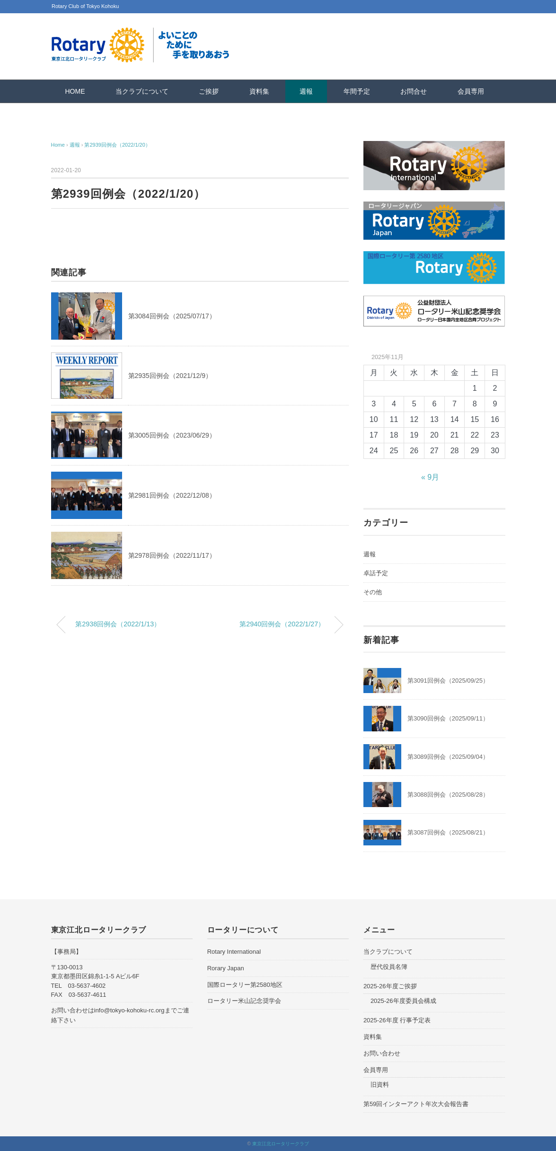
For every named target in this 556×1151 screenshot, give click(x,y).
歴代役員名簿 (389, 966)
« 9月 (430, 477)
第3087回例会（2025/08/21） (448, 832)
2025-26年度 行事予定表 (397, 1020)
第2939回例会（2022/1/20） (117, 145)
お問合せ (413, 91)
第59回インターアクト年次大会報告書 (415, 1103)
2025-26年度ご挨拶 (390, 986)
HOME (75, 91)
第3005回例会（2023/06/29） (172, 435)
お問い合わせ (381, 1053)
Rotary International (234, 951)
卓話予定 (375, 573)
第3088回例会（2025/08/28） (448, 794)
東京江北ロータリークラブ (280, 1143)
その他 (372, 592)
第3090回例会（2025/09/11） (448, 718)
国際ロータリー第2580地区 (244, 984)
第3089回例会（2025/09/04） (448, 756)
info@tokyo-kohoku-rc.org (129, 1010)
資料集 (259, 91)
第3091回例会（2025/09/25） (448, 680)
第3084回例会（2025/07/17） (172, 316)
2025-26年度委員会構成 (403, 1000)
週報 (306, 91)
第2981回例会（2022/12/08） (172, 495)
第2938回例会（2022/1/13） (117, 624)
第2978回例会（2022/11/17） (172, 555)
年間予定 (357, 91)
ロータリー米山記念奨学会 (244, 1000)
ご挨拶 (209, 91)
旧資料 (380, 1084)
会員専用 (471, 91)
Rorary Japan (225, 968)
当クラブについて (141, 91)
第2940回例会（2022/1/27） (282, 624)
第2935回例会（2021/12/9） (170, 375)
